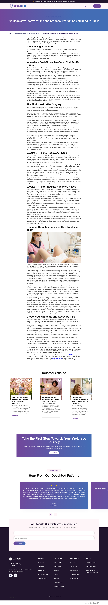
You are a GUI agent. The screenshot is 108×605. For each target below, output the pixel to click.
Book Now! (54, 452)
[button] (52, 6)
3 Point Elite (71, 355)
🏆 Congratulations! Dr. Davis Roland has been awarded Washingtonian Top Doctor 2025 (54, 1)
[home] (16, 6)
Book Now (97, 6)
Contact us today (57, 358)
